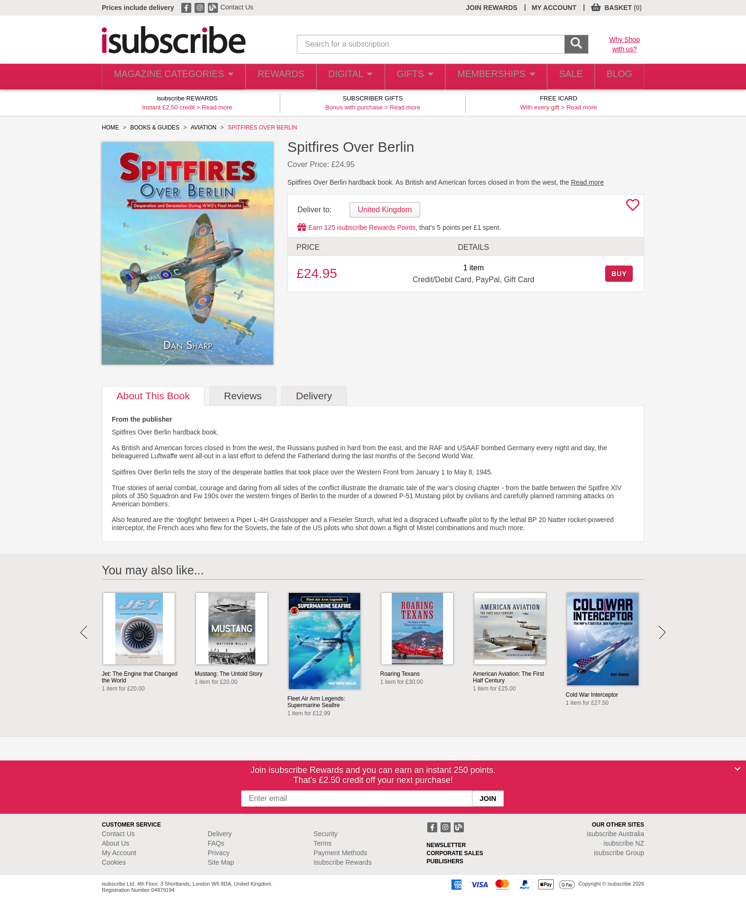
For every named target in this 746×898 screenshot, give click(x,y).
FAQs (216, 843)
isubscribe (615, 834)
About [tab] (153, 395)
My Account (119, 853)
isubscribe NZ (623, 843)
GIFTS (408, 77)
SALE (563, 77)
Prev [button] (84, 632)
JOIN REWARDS (491, 7)
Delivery (220, 834)
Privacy (219, 853)
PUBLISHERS (445, 861)
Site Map (221, 862)
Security (326, 834)
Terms (323, 843)
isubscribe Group (619, 853)
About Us (115, 843)
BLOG (617, 77)
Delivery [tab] (314, 395)
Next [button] (662, 632)
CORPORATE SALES (455, 853)
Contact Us (236, 7)
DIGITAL (341, 77)
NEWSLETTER (446, 845)
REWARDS (270, 77)
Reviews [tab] (243, 395)
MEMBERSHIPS (488, 77)
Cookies (114, 862)
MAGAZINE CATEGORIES (168, 77)
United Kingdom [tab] (385, 210)
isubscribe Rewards (343, 862)
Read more (217, 107)
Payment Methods (340, 853)
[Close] (737, 769)
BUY (619, 273)
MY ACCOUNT (553, 7)
